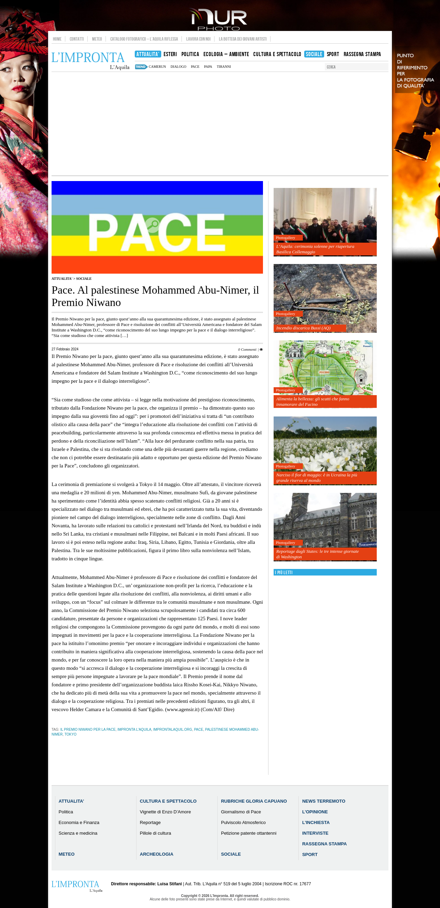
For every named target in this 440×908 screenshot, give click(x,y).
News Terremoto (323, 801)
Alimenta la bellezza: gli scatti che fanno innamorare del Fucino (312, 401)
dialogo (178, 66)
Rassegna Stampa (324, 843)
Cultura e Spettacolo (168, 801)
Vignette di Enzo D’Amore (165, 811)
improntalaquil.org (172, 729)
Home (57, 39)
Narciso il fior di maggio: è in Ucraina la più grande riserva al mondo (316, 477)
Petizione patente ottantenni (248, 833)
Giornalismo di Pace (241, 811)
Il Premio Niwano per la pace (88, 729)
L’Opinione (315, 811)
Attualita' (62, 279)
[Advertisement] (220, 123)
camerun (157, 66)
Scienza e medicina (78, 833)
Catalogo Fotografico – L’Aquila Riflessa (144, 39)
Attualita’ (71, 801)
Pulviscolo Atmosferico (243, 822)
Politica (66, 811)
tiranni (224, 66)
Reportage (150, 822)
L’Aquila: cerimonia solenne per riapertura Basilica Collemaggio (315, 249)
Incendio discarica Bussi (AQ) (303, 327)
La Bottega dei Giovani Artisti (243, 39)
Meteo (97, 39)
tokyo (71, 734)
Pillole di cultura (155, 833)
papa (208, 66)
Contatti (77, 39)
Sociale (83, 279)
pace (195, 66)
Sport (310, 854)
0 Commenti (247, 349)
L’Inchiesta (316, 822)
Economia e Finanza (79, 822)
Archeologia (157, 854)
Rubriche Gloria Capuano (254, 801)
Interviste (315, 833)
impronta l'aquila (134, 729)
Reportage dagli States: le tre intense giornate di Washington (317, 554)
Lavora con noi (198, 39)
